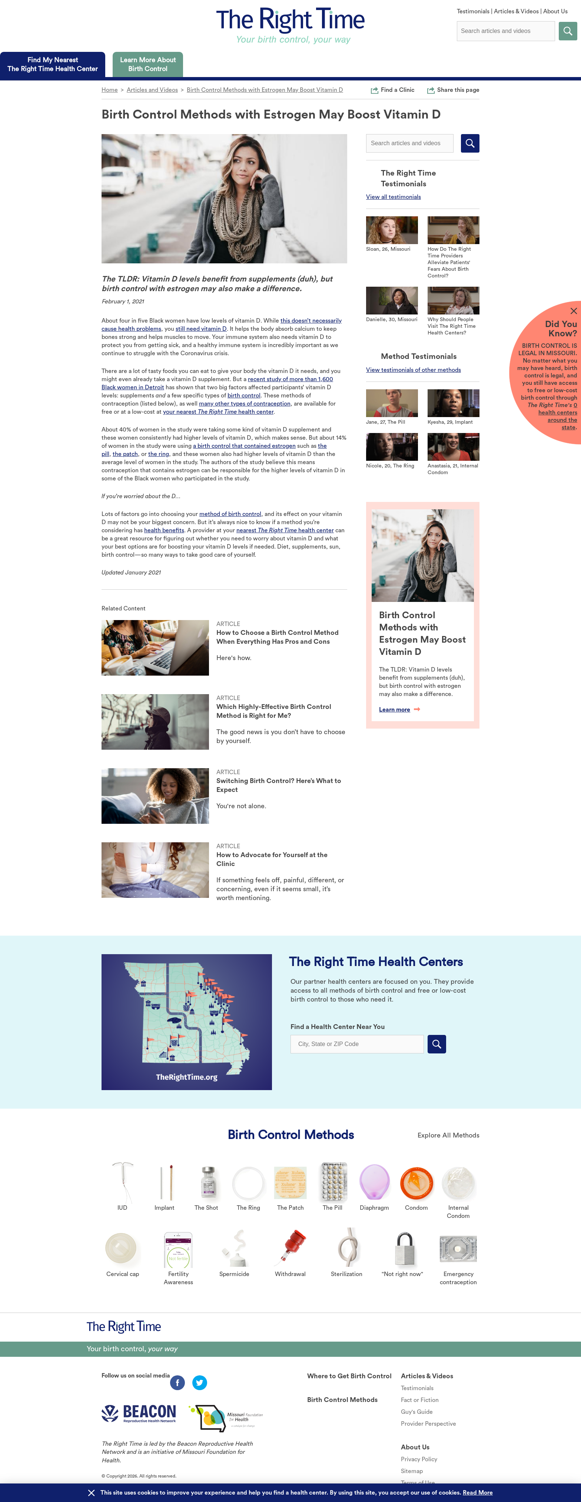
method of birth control (230, 514)
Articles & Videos (516, 11)
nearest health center (285, 530)
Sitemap (412, 1471)
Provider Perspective (428, 1424)
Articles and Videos (152, 90)
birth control (244, 396)
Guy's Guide (417, 1412)
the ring (158, 454)
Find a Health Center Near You (337, 1026)
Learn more (399, 710)
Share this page (458, 90)
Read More (478, 1493)
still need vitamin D (201, 329)
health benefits (164, 530)
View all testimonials (393, 197)
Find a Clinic (398, 90)
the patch (125, 454)
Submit (568, 31)
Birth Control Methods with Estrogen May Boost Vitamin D (265, 90)
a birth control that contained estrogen (244, 446)
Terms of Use (418, 1483)
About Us (555, 11)
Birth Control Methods (291, 1135)
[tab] (52, 64)
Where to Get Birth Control (349, 1376)
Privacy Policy (419, 1459)
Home (110, 90)
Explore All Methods (448, 1135)
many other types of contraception (244, 404)
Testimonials (473, 11)
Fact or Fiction (420, 1400)
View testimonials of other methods (413, 370)
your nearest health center (218, 412)
